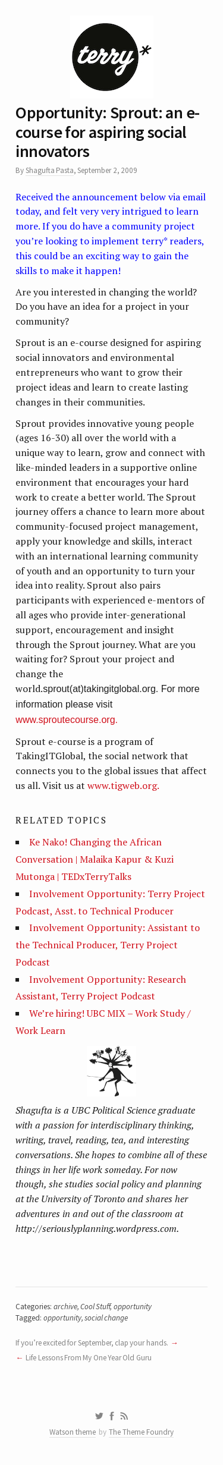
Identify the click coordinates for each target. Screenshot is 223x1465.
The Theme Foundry (141, 1432)
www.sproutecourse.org (65, 720)
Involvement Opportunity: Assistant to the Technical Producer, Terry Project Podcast (107, 945)
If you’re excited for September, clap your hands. (91, 1343)
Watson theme (72, 1432)
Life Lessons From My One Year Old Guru (88, 1358)
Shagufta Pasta (50, 170)
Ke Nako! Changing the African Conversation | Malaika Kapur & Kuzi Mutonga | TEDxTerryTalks (94, 859)
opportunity (133, 1306)
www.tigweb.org (122, 785)
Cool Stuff (95, 1306)
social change (106, 1318)
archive (65, 1306)
